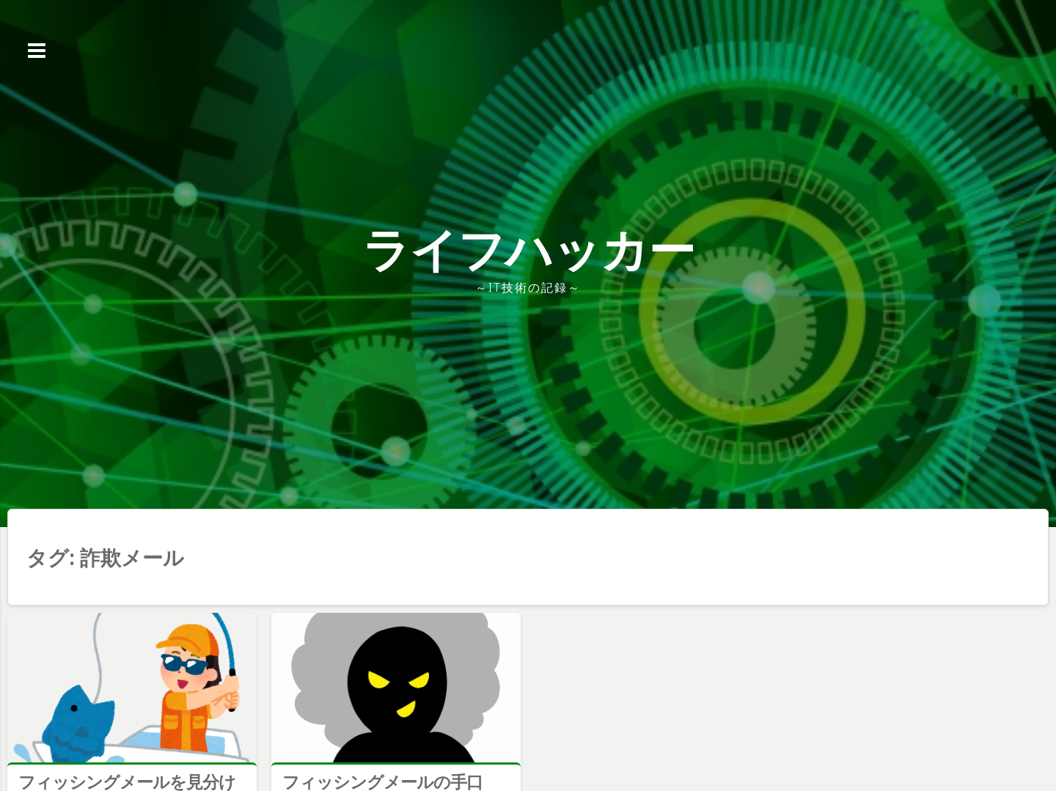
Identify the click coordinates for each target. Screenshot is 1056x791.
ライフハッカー (528, 249)
